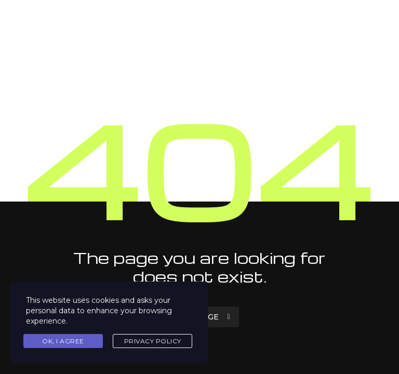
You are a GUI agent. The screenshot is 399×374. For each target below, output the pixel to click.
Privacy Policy (152, 341)
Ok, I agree (63, 341)
